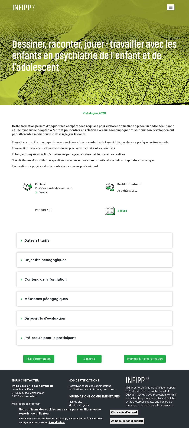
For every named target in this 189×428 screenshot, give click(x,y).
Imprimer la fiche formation (145, 358)
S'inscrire (89, 358)
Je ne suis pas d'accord (127, 421)
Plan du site (75, 401)
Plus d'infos (57, 422)
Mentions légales (79, 405)
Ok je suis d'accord (124, 412)
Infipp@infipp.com (29, 403)
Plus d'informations (38, 358)
